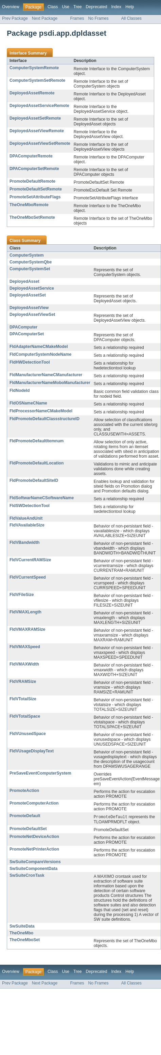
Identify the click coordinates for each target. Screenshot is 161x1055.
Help (129, 6)
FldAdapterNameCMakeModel (39, 346)
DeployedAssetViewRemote (37, 130)
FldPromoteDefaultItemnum (37, 441)
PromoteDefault (25, 815)
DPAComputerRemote (31, 156)
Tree (77, 6)
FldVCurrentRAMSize (30, 559)
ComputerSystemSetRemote (37, 80)
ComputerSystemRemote (34, 67)
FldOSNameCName (28, 403)
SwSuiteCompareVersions (35, 862)
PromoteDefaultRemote (32, 181)
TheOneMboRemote (29, 204)
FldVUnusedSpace (28, 733)
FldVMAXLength (25, 612)
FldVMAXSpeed (25, 646)
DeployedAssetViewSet (32, 314)
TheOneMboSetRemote (32, 217)
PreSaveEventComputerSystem (40, 773)
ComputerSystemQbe (31, 262)
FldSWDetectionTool (30, 505)
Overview (10, 6)
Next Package (45, 18)
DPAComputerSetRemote (34, 168)
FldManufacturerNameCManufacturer (46, 374)
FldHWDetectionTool (30, 362)
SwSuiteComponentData (33, 869)
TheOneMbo (21, 933)
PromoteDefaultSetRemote (36, 189)
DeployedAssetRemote (32, 93)
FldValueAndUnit (26, 518)
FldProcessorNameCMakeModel (41, 411)
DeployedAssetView (29, 307)
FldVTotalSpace (25, 716)
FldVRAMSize (23, 681)
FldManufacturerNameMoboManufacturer (50, 382)
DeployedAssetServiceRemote (39, 105)
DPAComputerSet (27, 334)
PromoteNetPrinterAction (34, 849)
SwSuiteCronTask (27, 875)
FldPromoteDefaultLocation (37, 463)
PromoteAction (24, 790)
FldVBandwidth (24, 542)
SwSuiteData (22, 926)
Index (116, 6)
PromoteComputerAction (34, 803)
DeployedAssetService (32, 288)
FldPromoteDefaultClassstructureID (44, 418)
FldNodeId (20, 390)
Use (65, 6)
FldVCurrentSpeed (28, 577)
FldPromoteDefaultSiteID (34, 480)
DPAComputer (23, 327)
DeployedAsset (24, 281)
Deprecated (96, 6)
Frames (77, 18)
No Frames (98, 18)
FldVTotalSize (23, 699)
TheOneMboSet (25, 940)
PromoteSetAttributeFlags (35, 197)
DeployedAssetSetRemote (35, 118)
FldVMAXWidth (24, 664)
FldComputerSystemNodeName (40, 354)
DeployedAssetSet (28, 295)
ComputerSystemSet (30, 268)
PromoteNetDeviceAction (34, 837)
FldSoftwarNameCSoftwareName (42, 497)
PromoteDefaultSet (28, 829)
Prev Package (15, 18)
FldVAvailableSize (27, 525)
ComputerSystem (27, 255)
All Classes (131, 18)
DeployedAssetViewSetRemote (40, 143)
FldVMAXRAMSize (27, 629)
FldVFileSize (22, 594)
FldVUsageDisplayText (32, 751)
